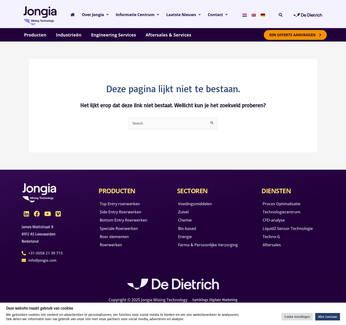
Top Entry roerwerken (123, 205)
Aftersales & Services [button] (168, 35)
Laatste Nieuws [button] (188, 15)
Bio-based (189, 232)
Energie (187, 241)
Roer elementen (117, 246)
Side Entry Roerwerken (124, 214)
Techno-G (273, 241)
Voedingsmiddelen (198, 205)
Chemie (187, 223)
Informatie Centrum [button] (139, 15)
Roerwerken (113, 255)
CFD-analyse (276, 223)
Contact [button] (224, 15)
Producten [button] (35, 35)
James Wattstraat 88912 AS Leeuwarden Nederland (40, 234)
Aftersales (274, 250)
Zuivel (185, 214)
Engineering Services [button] (113, 35)
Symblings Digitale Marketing (215, 299)
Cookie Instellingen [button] (297, 317)
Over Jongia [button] (94, 15)
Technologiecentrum (285, 214)
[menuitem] (248, 14)
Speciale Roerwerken (122, 237)
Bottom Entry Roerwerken (115, 225)
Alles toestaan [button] (327, 317)
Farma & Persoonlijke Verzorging (201, 252)
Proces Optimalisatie (285, 205)
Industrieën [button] (68, 35)
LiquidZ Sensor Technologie (292, 232)
